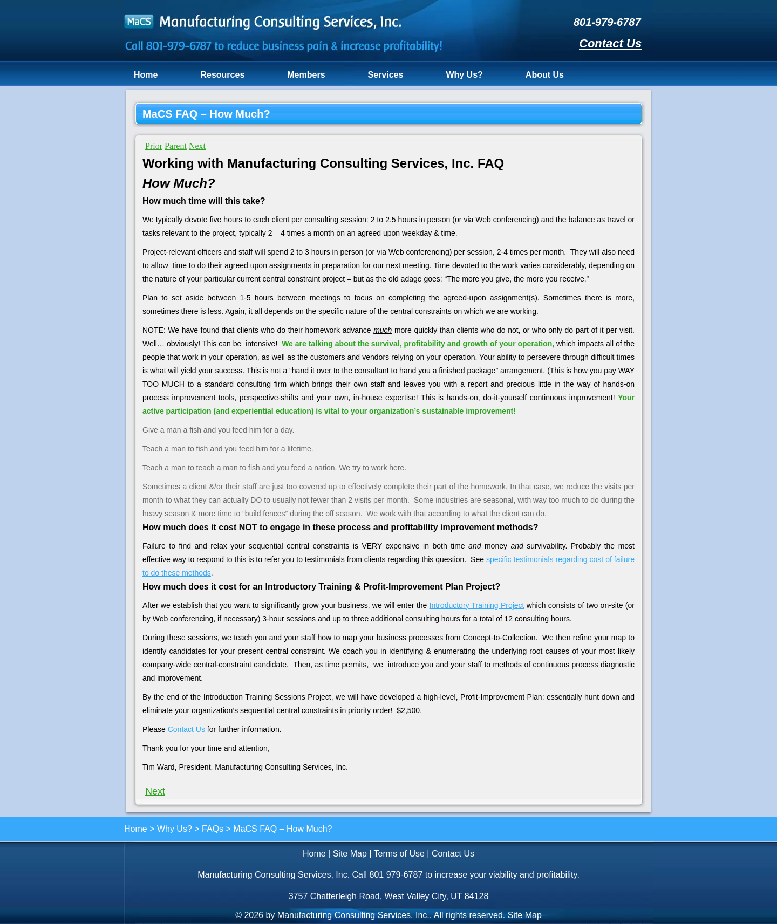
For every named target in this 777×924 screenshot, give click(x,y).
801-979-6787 (607, 22)
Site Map (350, 853)
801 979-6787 (396, 874)
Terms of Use (399, 853)
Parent (176, 145)
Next (197, 145)
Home (146, 74)
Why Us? (464, 74)
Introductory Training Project (477, 605)
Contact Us (610, 43)
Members (306, 74)
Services (386, 74)
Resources (222, 74)
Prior (153, 145)
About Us (545, 74)
